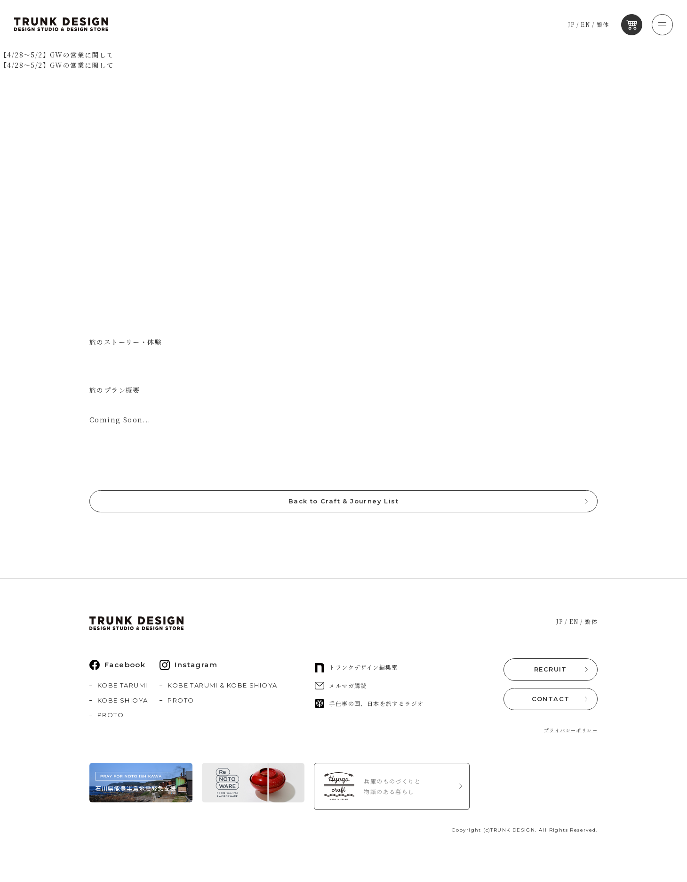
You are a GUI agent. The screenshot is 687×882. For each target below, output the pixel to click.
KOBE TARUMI (122, 689)
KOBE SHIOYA (122, 704)
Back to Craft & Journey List (343, 506)
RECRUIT (550, 673)
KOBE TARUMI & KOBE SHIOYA (222, 689)
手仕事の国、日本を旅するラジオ (369, 707)
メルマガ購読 (341, 690)
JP (573, 25)
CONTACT (551, 701)
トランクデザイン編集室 (356, 671)
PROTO (110, 719)
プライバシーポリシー (571, 732)
